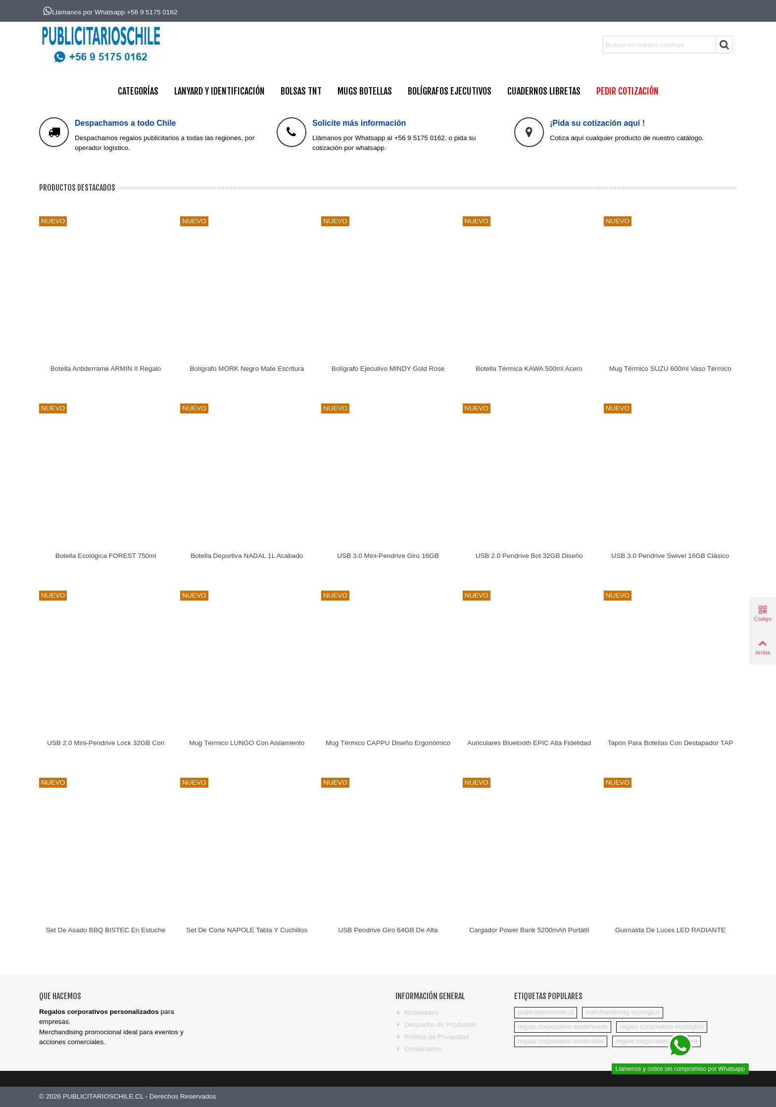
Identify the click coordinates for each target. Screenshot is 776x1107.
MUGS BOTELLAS (365, 91)
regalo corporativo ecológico (662, 1026)
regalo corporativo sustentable (563, 1026)
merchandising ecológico (622, 1012)
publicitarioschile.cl (546, 1012)
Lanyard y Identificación (219, 91)
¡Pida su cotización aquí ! (597, 123)
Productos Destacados (77, 188)
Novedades (416, 1013)
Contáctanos (418, 1049)
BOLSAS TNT (301, 91)
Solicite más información (359, 123)
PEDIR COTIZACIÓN (627, 91)
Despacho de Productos (435, 1025)
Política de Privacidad (432, 1037)
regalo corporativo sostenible (561, 1041)
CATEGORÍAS (138, 91)
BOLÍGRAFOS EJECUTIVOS (449, 91)
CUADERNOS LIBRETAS (544, 91)
